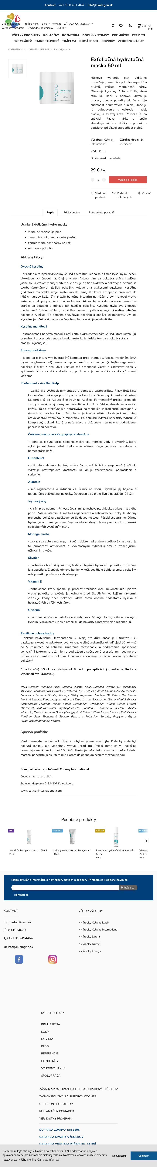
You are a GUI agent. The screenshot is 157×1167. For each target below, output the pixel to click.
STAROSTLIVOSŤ (47, 41)
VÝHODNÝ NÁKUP (131, 41)
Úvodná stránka (11, 24)
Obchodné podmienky (40, 28)
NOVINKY (108, 41)
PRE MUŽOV (120, 35)
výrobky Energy (91, 950)
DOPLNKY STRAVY (95, 35)
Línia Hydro (60, 49)
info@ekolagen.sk (100, 5)
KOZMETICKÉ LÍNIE (38, 49)
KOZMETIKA (70, 35)
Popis (50, 212)
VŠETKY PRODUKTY (26, 35)
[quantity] (98, 179)
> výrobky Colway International (98, 928)
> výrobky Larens (90, 935)
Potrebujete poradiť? (101, 212)
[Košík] (142, 25)
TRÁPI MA (69, 41)
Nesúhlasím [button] (119, 1155)
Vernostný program (13, 28)
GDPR (60, 28)
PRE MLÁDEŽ (22, 41)
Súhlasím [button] (143, 1155)
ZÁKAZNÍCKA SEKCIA (77, 24)
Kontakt (56, 24)
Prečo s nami (31, 24)
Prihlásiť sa (126, 887)
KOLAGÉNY (51, 35)
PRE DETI (138, 35)
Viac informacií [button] (51, 1159)
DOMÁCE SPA (88, 41)
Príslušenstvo (71, 212)
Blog (44, 24)
